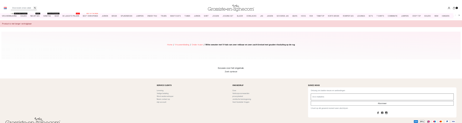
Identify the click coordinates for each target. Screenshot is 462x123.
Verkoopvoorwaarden (240, 93)
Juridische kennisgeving (241, 99)
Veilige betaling (163, 93)
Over (234, 90)
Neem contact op (163, 99)
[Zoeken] (24, 8)
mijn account (161, 102)
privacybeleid (237, 96)
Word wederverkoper (165, 96)
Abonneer (382, 103)
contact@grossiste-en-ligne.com (22, 94)
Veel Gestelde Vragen (240, 102)
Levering (160, 90)
